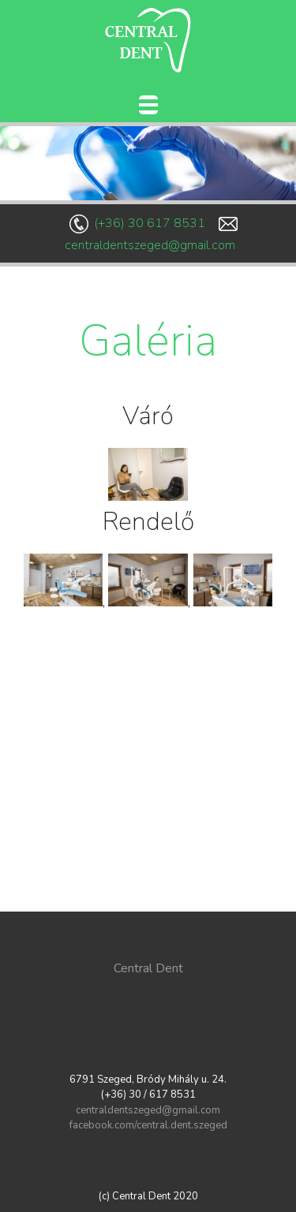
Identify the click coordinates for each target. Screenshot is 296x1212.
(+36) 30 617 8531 (149, 223)
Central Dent (148, 968)
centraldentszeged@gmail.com (150, 245)
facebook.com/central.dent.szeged (148, 1125)
